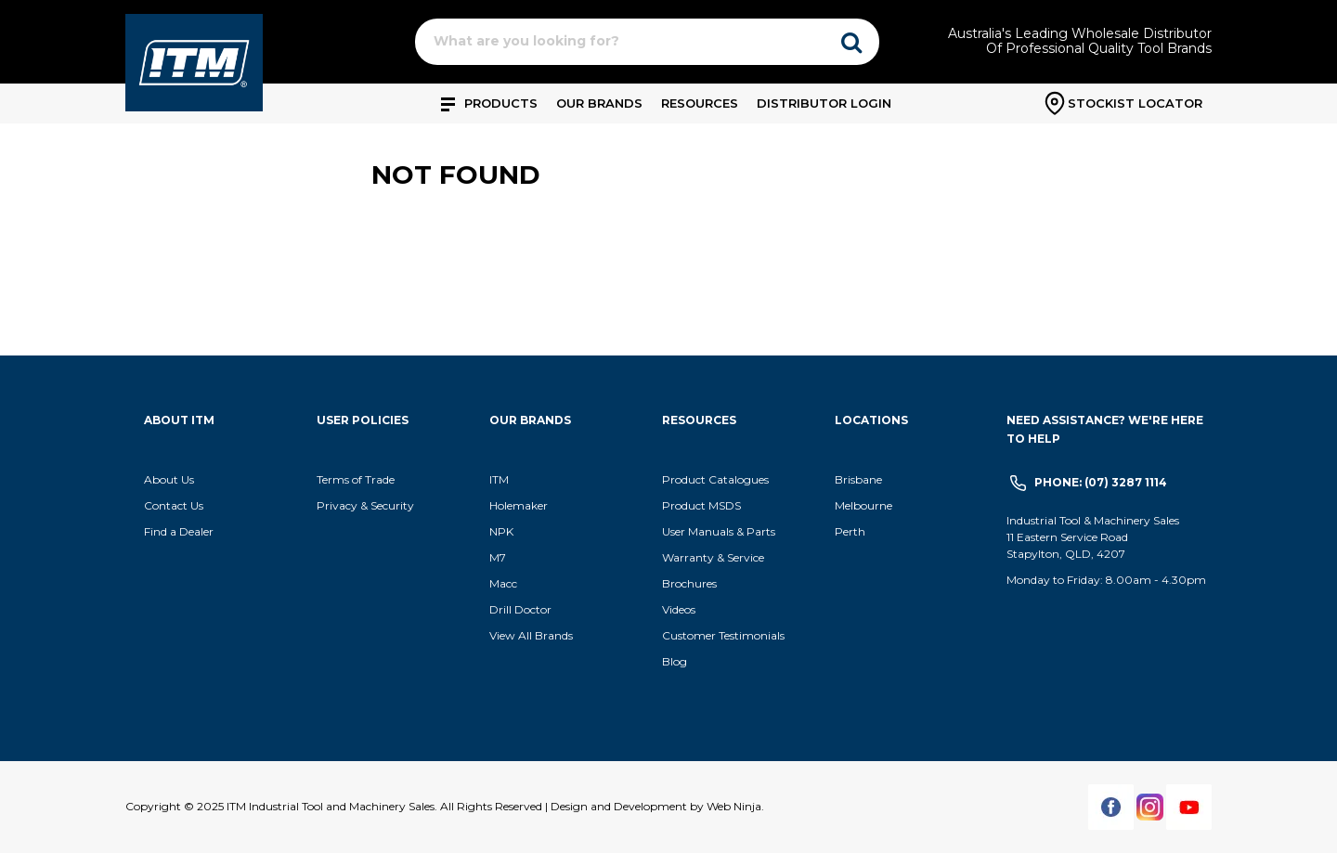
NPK (501, 531)
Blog (674, 661)
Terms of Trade (356, 479)
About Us (169, 479)
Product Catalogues (715, 479)
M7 (497, 557)
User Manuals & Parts (718, 531)
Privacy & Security (367, 505)
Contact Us (173, 505)
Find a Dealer (179, 531)
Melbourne (863, 505)
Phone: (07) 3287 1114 (1100, 482)
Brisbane (858, 479)
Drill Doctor (520, 609)
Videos (678, 609)
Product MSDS (701, 505)
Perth (850, 531)
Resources (699, 103)
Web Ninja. (735, 806)
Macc (503, 583)
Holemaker (518, 505)
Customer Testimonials (723, 635)
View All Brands (531, 635)
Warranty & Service (713, 557)
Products (501, 103)
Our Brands (599, 103)
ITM (499, 479)
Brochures (689, 583)
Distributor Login (824, 103)
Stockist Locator (1135, 103)
